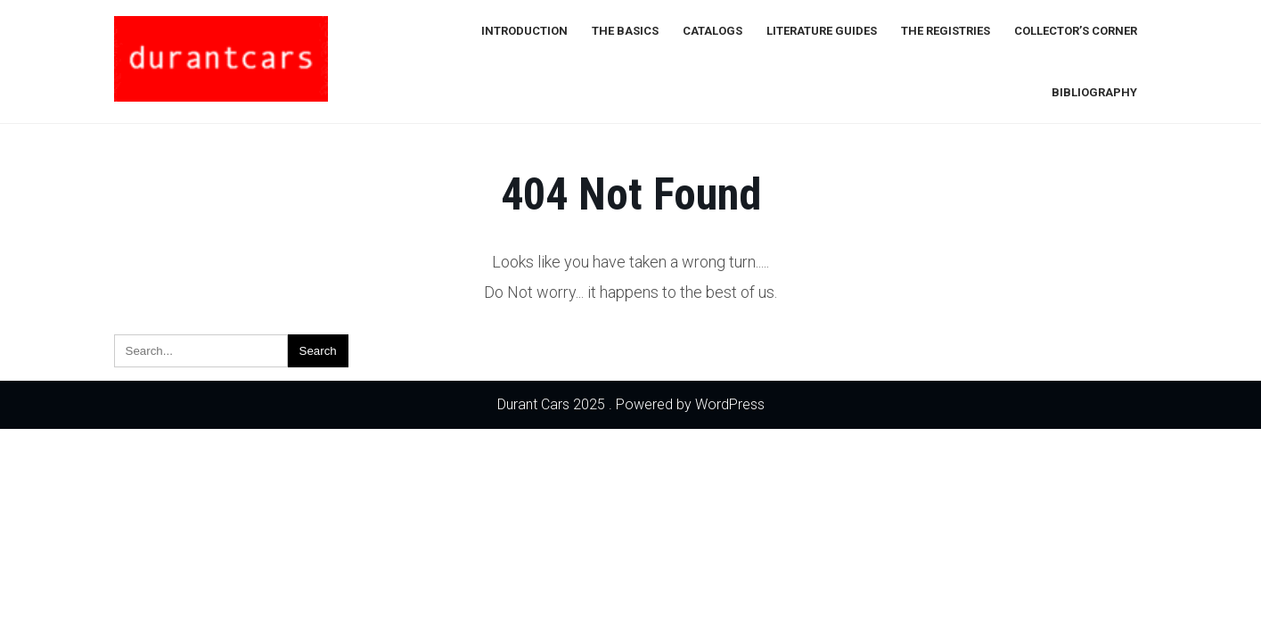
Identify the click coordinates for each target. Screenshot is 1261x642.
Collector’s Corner (1075, 30)
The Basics (625, 30)
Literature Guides (821, 30)
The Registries (945, 30)
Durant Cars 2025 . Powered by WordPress (631, 404)
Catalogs (712, 30)
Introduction (524, 30)
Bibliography (1094, 92)
